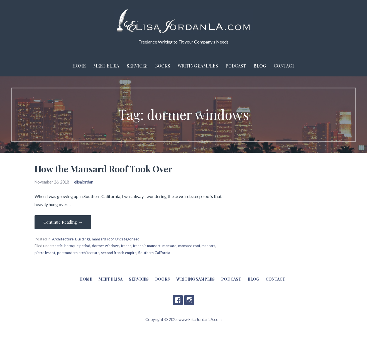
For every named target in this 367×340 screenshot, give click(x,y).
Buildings (82, 239)
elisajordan (83, 182)
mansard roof (103, 239)
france (126, 245)
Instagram (189, 300)
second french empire (118, 252)
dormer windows (105, 245)
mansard (169, 245)
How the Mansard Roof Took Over (103, 169)
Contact (284, 66)
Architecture (63, 239)
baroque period (77, 245)
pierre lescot (45, 252)
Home (79, 66)
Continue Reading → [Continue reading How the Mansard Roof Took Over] (62, 222)
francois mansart (147, 245)
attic (59, 245)
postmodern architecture (78, 252)
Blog (259, 66)
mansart (208, 245)
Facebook (178, 300)
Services (137, 66)
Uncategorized (127, 239)
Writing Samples (198, 66)
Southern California (154, 252)
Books (162, 66)
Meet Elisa (106, 66)
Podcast (236, 66)
